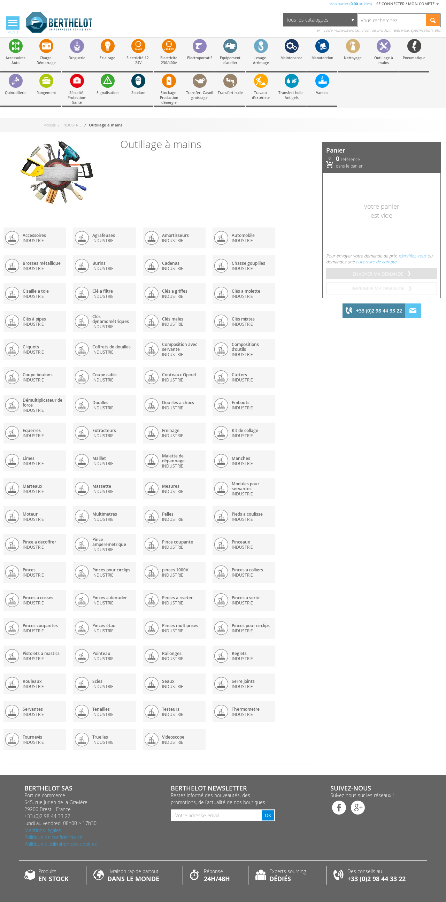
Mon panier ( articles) (350, 3)
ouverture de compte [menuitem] (376, 261)
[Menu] (13, 25)
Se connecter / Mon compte (407, 3)
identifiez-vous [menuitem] (412, 256)
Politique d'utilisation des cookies (60, 844)
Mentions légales (42, 830)
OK (268, 815)
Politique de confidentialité (53, 837)
